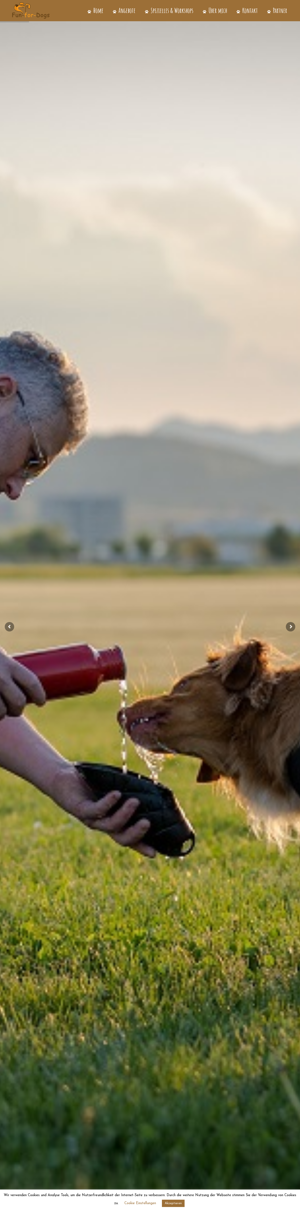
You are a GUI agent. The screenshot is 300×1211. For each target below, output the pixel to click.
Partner (277, 10)
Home (95, 10)
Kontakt (247, 10)
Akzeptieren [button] (173, 1203)
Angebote (124, 10)
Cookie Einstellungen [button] (140, 1203)
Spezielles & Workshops (169, 10)
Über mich (215, 10)
